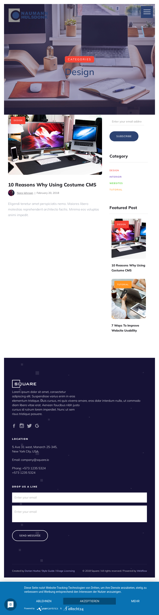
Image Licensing (65, 570)
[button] (147, 12)
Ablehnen (43, 601)
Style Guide (48, 570)
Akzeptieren (89, 601)
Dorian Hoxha (32, 570)
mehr (135, 601)
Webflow (142, 570)
